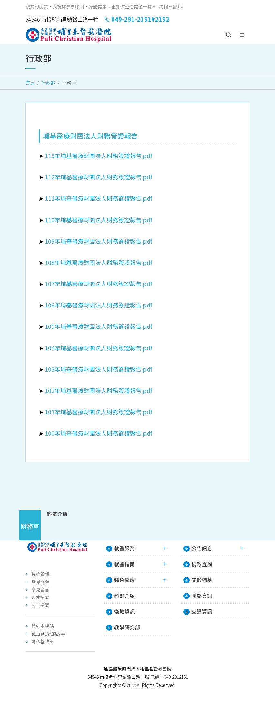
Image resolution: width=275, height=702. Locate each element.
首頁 (29, 82)
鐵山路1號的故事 (48, 634)
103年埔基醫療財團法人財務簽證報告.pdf (98, 369)
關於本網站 (42, 626)
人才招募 (40, 597)
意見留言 (40, 589)
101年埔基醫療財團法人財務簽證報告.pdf (98, 411)
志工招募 (40, 605)
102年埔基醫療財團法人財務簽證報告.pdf (98, 390)
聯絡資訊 (40, 574)
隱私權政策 (42, 641)
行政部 (48, 82)
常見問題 (40, 582)
